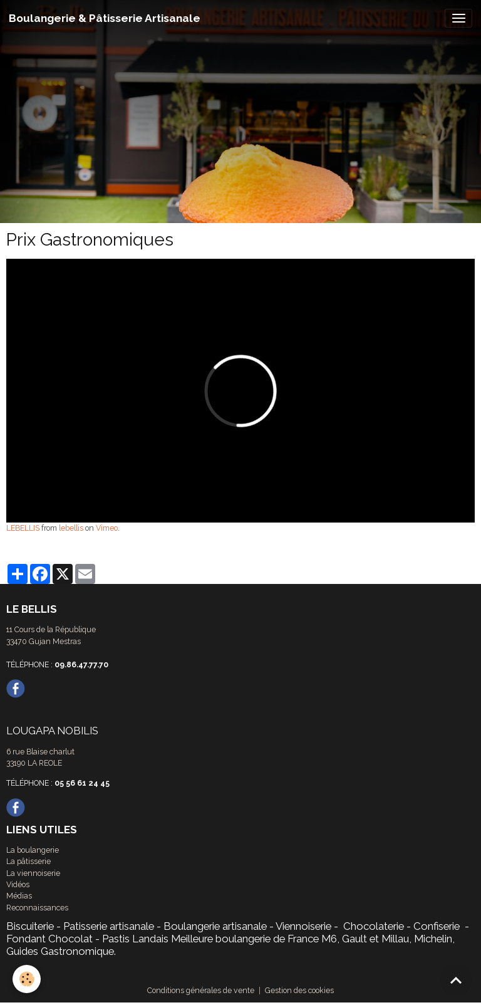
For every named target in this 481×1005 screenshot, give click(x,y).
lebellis (71, 528)
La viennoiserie (33, 873)
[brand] (104, 18)
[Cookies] (27, 979)
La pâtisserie (28, 861)
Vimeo (107, 528)
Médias (19, 895)
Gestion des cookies (299, 990)
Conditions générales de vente (200, 990)
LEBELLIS (22, 528)
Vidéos (17, 884)
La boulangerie (32, 850)
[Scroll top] (456, 980)
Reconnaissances (37, 907)
